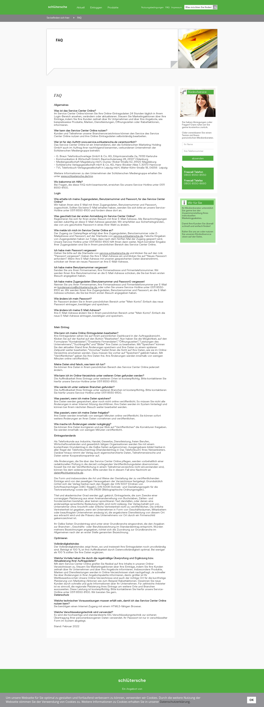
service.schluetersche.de (128, 235)
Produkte (112, 7)
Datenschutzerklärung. (175, 702)
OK (251, 700)
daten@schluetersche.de (68, 472)
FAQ (167, 7)
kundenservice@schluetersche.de (78, 287)
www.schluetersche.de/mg (77, 176)
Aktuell (81, 7)
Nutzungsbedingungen (152, 7)
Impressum (176, 7)
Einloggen (96, 7)
